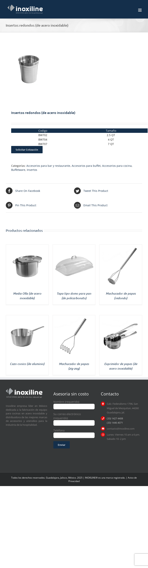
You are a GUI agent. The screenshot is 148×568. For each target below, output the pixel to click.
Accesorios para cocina (117, 166)
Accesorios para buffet (86, 166)
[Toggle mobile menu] (140, 10)
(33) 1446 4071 (115, 422)
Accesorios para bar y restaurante (48, 166)
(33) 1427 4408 (115, 418)
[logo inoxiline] (24, 389)
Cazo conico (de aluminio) (27, 364)
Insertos (32, 170)
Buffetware (18, 170)
